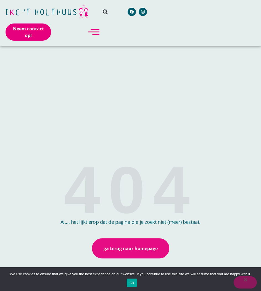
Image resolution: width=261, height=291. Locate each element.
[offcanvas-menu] (94, 32)
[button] (105, 11)
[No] (245, 282)
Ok (132, 283)
